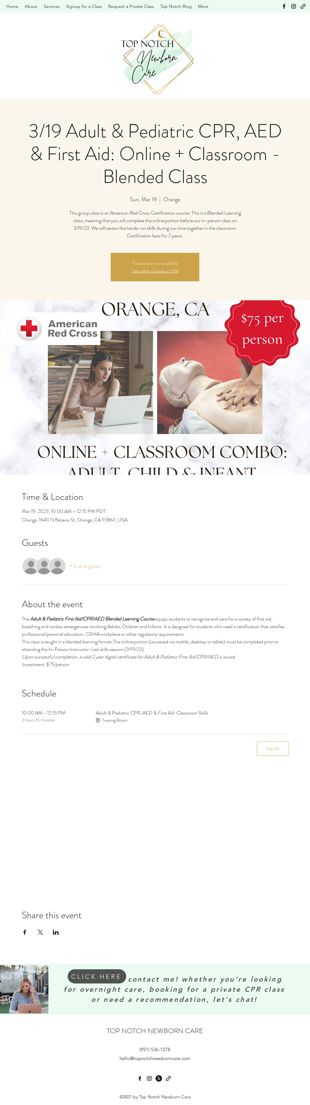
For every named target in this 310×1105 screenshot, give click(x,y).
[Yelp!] (159, 1078)
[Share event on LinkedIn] (56, 932)
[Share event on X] (40, 932)
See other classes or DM (155, 270)
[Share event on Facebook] (25, 932)
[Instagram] (293, 6)
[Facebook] (284, 6)
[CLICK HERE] (97, 976)
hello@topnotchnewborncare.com (155, 1058)
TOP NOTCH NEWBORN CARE (155, 1031)
